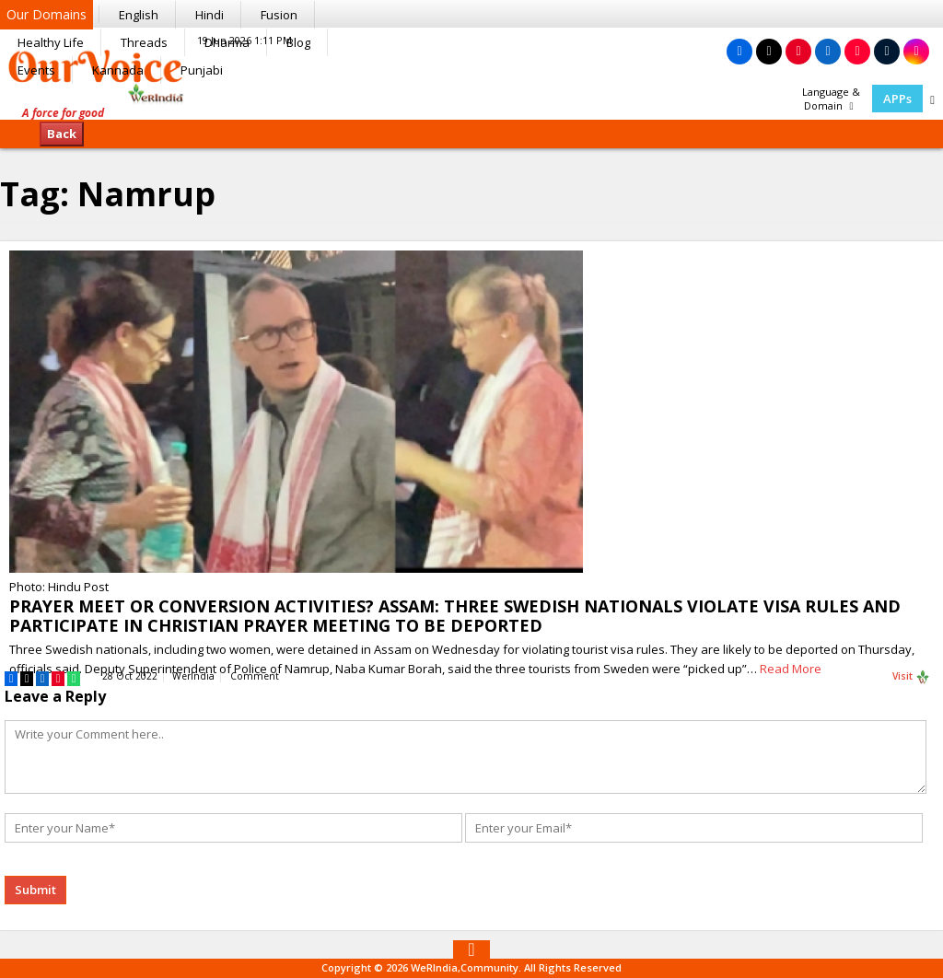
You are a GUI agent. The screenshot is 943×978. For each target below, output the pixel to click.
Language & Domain (831, 98)
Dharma (227, 42)
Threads (144, 42)
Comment (254, 675)
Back (61, 133)
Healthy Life (50, 42)
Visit (911, 676)
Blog (298, 42)
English (138, 14)
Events (36, 70)
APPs (897, 98)
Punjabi (201, 70)
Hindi (209, 14)
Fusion (279, 14)
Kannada (118, 70)
